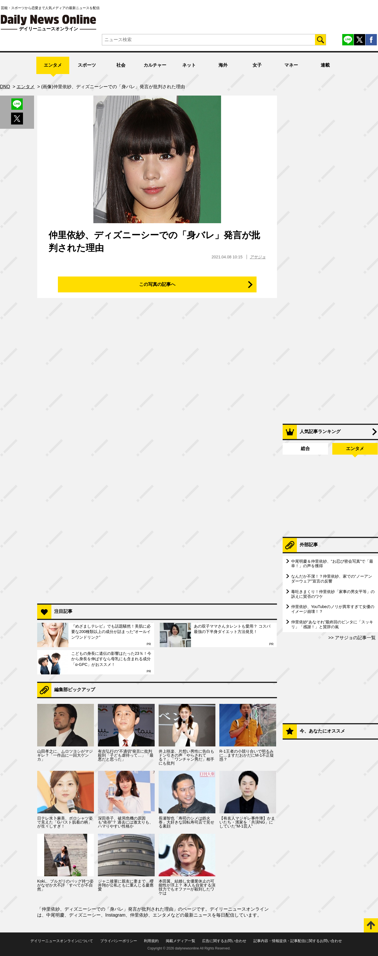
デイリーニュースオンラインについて (61, 941)
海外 (223, 65)
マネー (291, 65)
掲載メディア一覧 (180, 941)
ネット (189, 65)
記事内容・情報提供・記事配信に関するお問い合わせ (297, 941)
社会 (120, 65)
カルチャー (155, 65)
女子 (257, 65)
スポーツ (87, 65)
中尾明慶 (55, 915)
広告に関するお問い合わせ (224, 941)
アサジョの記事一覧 (355, 637)
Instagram (115, 915)
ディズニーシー (85, 915)
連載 (325, 65)
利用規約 (151, 941)
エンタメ (53, 65)
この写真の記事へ (157, 284)
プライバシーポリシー (118, 941)
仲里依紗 (139, 915)
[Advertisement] (157, 526)
